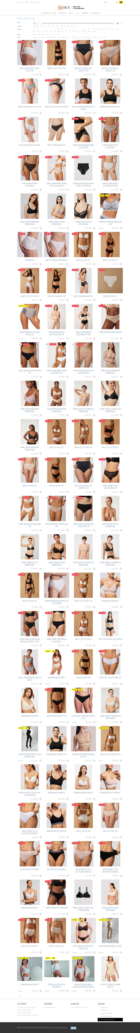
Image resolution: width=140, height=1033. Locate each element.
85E (55, 31)
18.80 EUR (61, 645)
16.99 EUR (87, 151)
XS (70, 29)
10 (55, 29)
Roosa (53, 34)
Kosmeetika (95, 13)
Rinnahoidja (66, 37)
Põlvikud (62, 13)
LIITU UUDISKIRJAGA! (106, 1020)
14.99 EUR (87, 74)
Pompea (62, 26)
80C (109, 29)
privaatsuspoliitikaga (61, 1027)
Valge (39, 34)
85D (42, 31)
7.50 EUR (55, 683)
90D (46, 31)
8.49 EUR (115, 606)
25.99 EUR (34, 683)
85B (101, 29)
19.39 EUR (34, 645)
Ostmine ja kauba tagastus (26, 1007)
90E (58, 31)
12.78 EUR (114, 189)
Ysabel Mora (70, 26)
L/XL (66, 29)
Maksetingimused (23, 1010)
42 (70, 31)
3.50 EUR (108, 952)
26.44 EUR (61, 227)
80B (97, 29)
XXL (85, 29)
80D (38, 31)
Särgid (59, 37)
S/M (58, 29)
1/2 (34, 29)
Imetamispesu (75, 37)
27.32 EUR (34, 415)
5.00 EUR (28, 990)
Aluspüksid (36, 37)
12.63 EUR (61, 189)
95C (34, 31)
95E (62, 31)
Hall (44, 34)
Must (34, 34)
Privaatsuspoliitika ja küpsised (27, 1015)
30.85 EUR (34, 227)
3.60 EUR (81, 722)
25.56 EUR (87, 415)
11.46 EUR (114, 491)
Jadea (57, 26)
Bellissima (36, 26)
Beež (47, 34)
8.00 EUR (108, 227)
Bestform (43, 26)
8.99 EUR (61, 74)
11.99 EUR (114, 151)
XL (81, 29)
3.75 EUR (28, 760)
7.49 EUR (35, 837)
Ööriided (85, 13)
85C (113, 29)
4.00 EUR (108, 760)
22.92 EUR (114, 530)
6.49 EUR (61, 263)
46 (76, 31)
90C (117, 29)
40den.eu (104, 1007)
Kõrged (43, 37)
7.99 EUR (35, 151)
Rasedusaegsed (85, 37)
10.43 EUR (34, 376)
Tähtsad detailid (49, 1007)
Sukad (53, 13)
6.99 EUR (35, 74)
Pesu (19, 18)
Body (104, 37)
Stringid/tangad (51, 37)
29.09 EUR (61, 568)
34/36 (83, 31)
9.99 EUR (115, 645)
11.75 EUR (114, 338)
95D (50, 31)
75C (105, 29)
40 (79, 31)
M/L (62, 29)
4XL (66, 31)
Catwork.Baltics (106, 1013)
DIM (49, 26)
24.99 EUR (87, 112)
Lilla (57, 34)
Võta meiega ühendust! (79, 1007)
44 (73, 31)
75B (93, 29)
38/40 (88, 31)
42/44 (94, 31)
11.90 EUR (61, 376)
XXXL (89, 29)
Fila (53, 26)
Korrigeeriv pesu (97, 37)
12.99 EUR (87, 300)
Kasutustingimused (24, 1012)
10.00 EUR (81, 952)
